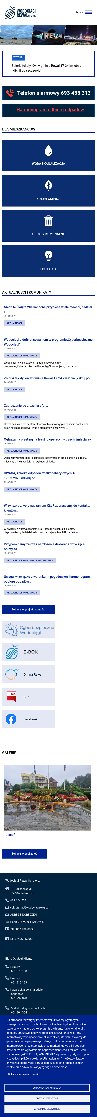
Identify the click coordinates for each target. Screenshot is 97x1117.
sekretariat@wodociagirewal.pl (29, 907)
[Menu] (84, 12)
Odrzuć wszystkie (46, 1098)
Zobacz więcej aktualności (28, 609)
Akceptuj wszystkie (47, 1108)
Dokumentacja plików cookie (23, 1074)
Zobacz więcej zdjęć (24, 853)
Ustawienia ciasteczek (47, 1087)
